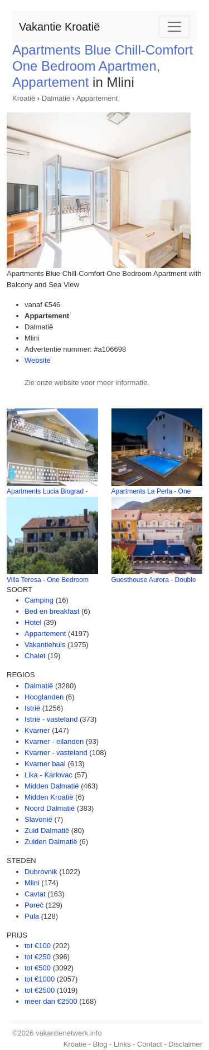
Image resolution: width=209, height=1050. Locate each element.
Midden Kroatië (49, 797)
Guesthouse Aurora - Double (153, 580)
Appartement (97, 98)
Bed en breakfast (52, 611)
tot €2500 (40, 990)
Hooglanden (44, 697)
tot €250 (38, 957)
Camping (39, 600)
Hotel (33, 622)
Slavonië (38, 819)
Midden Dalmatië (52, 786)
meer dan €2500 (51, 1001)
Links (122, 1044)
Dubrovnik (41, 871)
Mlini (32, 883)
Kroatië (23, 98)
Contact (149, 1044)
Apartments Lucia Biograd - (47, 491)
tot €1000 (40, 979)
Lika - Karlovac (48, 775)
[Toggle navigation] (174, 27)
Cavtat (35, 894)
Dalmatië (56, 98)
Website (38, 360)
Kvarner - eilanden (54, 741)
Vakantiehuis (45, 644)
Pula (32, 916)
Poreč (34, 905)
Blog (100, 1044)
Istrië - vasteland (51, 719)
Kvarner (37, 730)
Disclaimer (185, 1044)
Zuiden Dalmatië (51, 841)
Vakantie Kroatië (59, 27)
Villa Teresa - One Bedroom (48, 580)
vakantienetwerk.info (69, 1033)
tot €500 (38, 968)
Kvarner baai (45, 764)
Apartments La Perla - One (151, 491)
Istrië (32, 708)
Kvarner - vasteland (56, 752)
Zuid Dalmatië (47, 830)
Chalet (35, 656)
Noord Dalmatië (50, 808)
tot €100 (38, 945)
